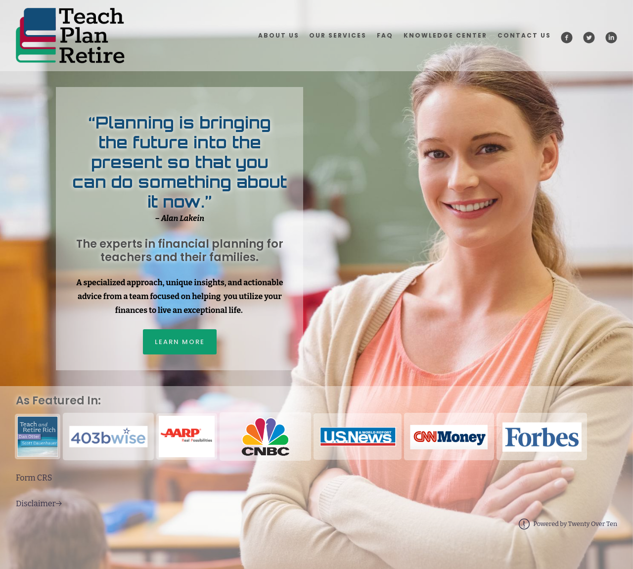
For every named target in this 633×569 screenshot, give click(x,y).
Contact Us (524, 35)
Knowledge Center (445, 35)
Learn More (180, 342)
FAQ (385, 35)
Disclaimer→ (39, 503)
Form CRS (34, 477)
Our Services (337, 35)
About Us (278, 35)
